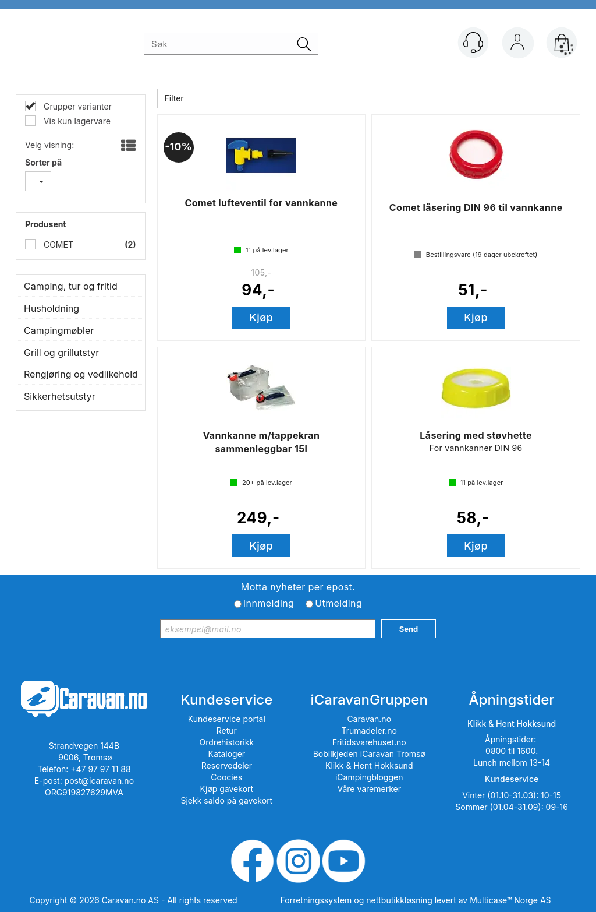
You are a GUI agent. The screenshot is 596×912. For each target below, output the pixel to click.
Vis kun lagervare (76, 121)
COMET (57, 244)
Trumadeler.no (369, 730)
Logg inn (517, 45)
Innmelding (268, 603)
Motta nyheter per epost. (298, 587)
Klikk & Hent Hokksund (369, 765)
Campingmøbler (59, 330)
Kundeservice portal (226, 719)
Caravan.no (369, 719)
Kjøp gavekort (227, 789)
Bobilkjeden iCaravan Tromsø (369, 754)
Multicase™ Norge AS (510, 900)
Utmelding (338, 603)
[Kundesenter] (473, 42)
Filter (174, 98)
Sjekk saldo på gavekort (226, 800)
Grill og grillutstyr (61, 352)
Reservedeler (226, 765)
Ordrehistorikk (227, 742)
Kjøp (262, 317)
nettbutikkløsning (399, 900)
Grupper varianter (76, 106)
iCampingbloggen (369, 777)
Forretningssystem (316, 900)
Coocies (226, 777)
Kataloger (227, 754)
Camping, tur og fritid (71, 286)
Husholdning (51, 308)
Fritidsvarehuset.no (369, 742)
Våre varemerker (369, 789)
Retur (227, 730)
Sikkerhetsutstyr (59, 396)
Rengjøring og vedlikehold (80, 374)
